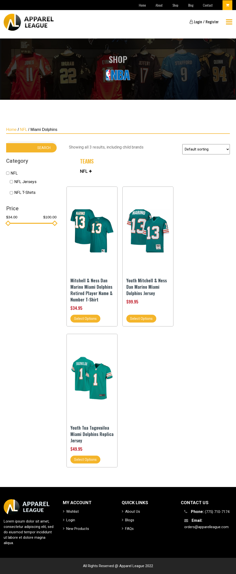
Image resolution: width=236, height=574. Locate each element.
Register (212, 22)
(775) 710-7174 (217, 512)
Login (70, 520)
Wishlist (72, 511)
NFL (23, 129)
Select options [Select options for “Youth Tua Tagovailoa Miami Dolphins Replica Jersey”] (85, 460)
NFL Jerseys (25, 181)
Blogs (129, 520)
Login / (197, 22)
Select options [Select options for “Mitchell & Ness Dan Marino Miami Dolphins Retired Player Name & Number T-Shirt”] (85, 319)
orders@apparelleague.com (206, 527)
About (158, 5)
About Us (132, 511)
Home (141, 5)
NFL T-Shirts (25, 192)
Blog (190, 5)
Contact (208, 5)
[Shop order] (206, 149)
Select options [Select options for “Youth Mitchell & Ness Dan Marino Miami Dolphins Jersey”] (141, 319)
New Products (77, 528)
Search (44, 148)
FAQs (129, 528)
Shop (175, 5)
